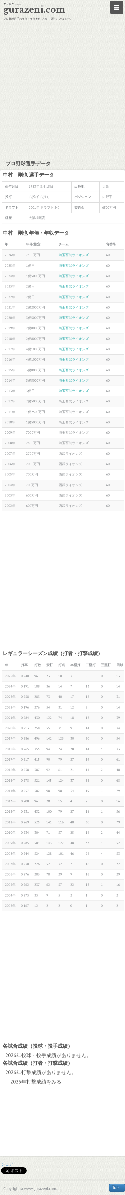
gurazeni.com (34, 10)
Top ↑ (117, 1187)
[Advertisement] (62, 89)
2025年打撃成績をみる (35, 1081)
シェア (7, 1164)
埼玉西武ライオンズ (74, 255)
